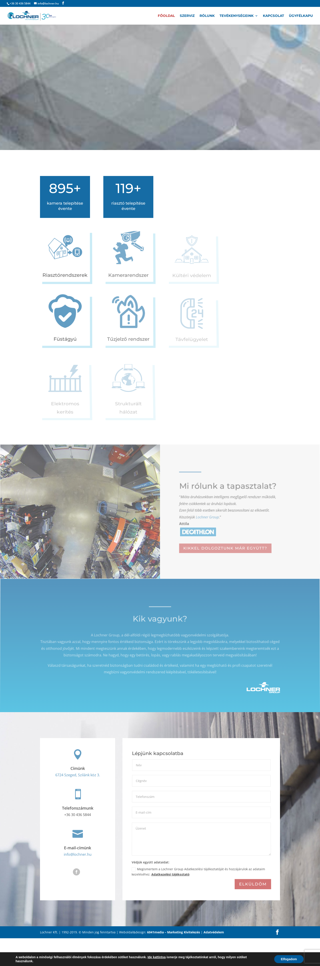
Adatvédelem (214, 960)
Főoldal (166, 16)
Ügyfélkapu (301, 16)
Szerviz (187, 16)
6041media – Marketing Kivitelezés (173, 960)
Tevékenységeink (237, 16)
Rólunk (207, 16)
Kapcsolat (273, 16)
